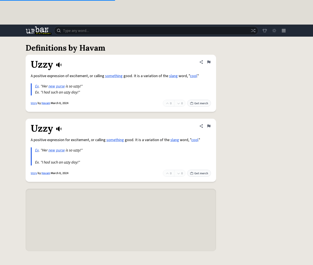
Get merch (199, 103)
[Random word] (253, 30)
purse (60, 86)
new (51, 86)
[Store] (265, 30)
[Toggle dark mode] (274, 30)
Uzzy (34, 103)
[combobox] (156, 30)
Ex (37, 86)
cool (193, 76)
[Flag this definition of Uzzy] (208, 62)
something (114, 76)
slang (173, 76)
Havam (46, 103)
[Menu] (284, 30)
